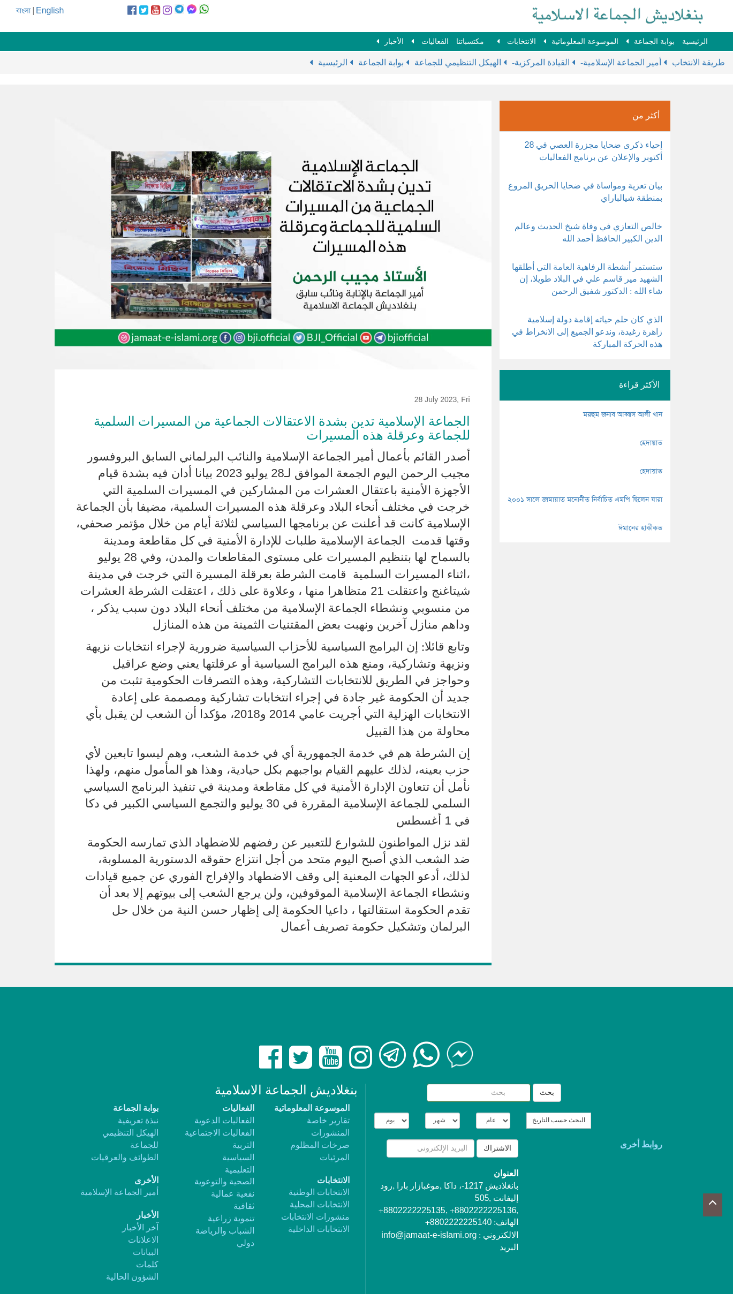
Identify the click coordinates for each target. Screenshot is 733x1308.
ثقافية (243, 1206)
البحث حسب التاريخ (558, 1120)
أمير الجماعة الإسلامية (119, 1193)
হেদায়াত (651, 443)
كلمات (147, 1265)
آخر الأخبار (140, 1228)
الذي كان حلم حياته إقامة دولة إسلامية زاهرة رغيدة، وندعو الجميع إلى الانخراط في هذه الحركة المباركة (587, 332)
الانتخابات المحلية (320, 1205)
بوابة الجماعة (654, 41)
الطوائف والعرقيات (124, 1158)
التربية (243, 1145)
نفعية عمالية (232, 1194)
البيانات (145, 1252)
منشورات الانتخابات (315, 1217)
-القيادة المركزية (542, 63)
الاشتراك (497, 1148)
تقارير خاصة (328, 1121)
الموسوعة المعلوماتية (584, 41)
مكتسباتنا (470, 41)
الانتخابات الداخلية (319, 1229)
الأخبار (394, 41)
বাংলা (23, 11)
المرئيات (335, 1158)
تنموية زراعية (231, 1219)
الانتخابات (520, 41)
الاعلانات (143, 1240)
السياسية (238, 1158)
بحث (547, 1092)
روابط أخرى (641, 1145)
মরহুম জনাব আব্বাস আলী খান (622, 415)
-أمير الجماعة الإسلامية (621, 63)
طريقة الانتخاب (698, 63)
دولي (245, 1243)
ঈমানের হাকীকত (640, 528)
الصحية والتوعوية (224, 1182)
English (50, 11)
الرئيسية (695, 41)
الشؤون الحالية (132, 1277)
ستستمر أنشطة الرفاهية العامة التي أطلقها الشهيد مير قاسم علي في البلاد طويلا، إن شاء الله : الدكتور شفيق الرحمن (587, 279)
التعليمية (239, 1170)
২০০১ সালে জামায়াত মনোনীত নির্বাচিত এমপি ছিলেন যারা (585, 500)
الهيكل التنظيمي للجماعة (457, 63)
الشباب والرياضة (224, 1231)
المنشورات (330, 1133)
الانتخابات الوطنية (319, 1193)
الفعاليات (434, 41)
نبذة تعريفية (138, 1121)
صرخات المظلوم (320, 1145)
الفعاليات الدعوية (224, 1121)
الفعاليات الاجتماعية (219, 1133)
